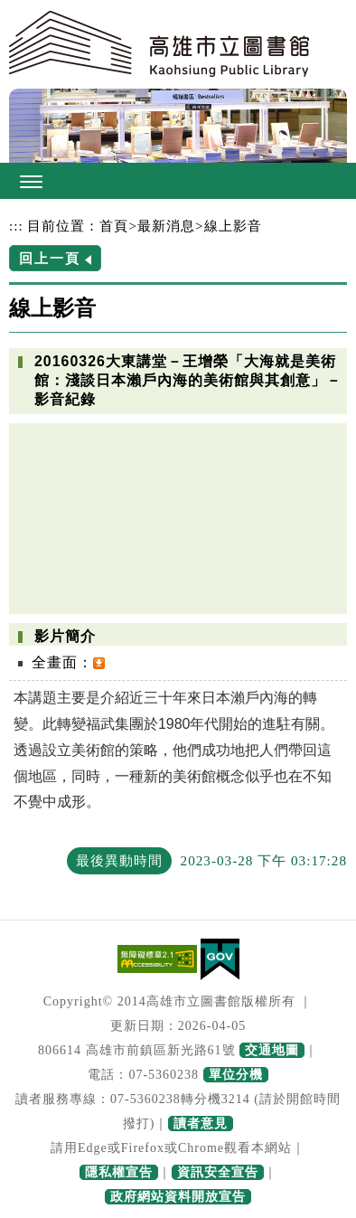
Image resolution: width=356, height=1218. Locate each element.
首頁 (113, 225)
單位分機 (236, 1074)
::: (16, 225)
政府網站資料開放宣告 (178, 1197)
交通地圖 (272, 1050)
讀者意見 (200, 1123)
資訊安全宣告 (217, 1172)
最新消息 (166, 225)
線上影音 (233, 225)
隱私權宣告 (119, 1172)
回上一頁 (49, 258)
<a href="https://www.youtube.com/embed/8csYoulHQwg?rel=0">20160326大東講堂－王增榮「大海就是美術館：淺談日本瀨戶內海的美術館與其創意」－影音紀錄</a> (178, 518)
